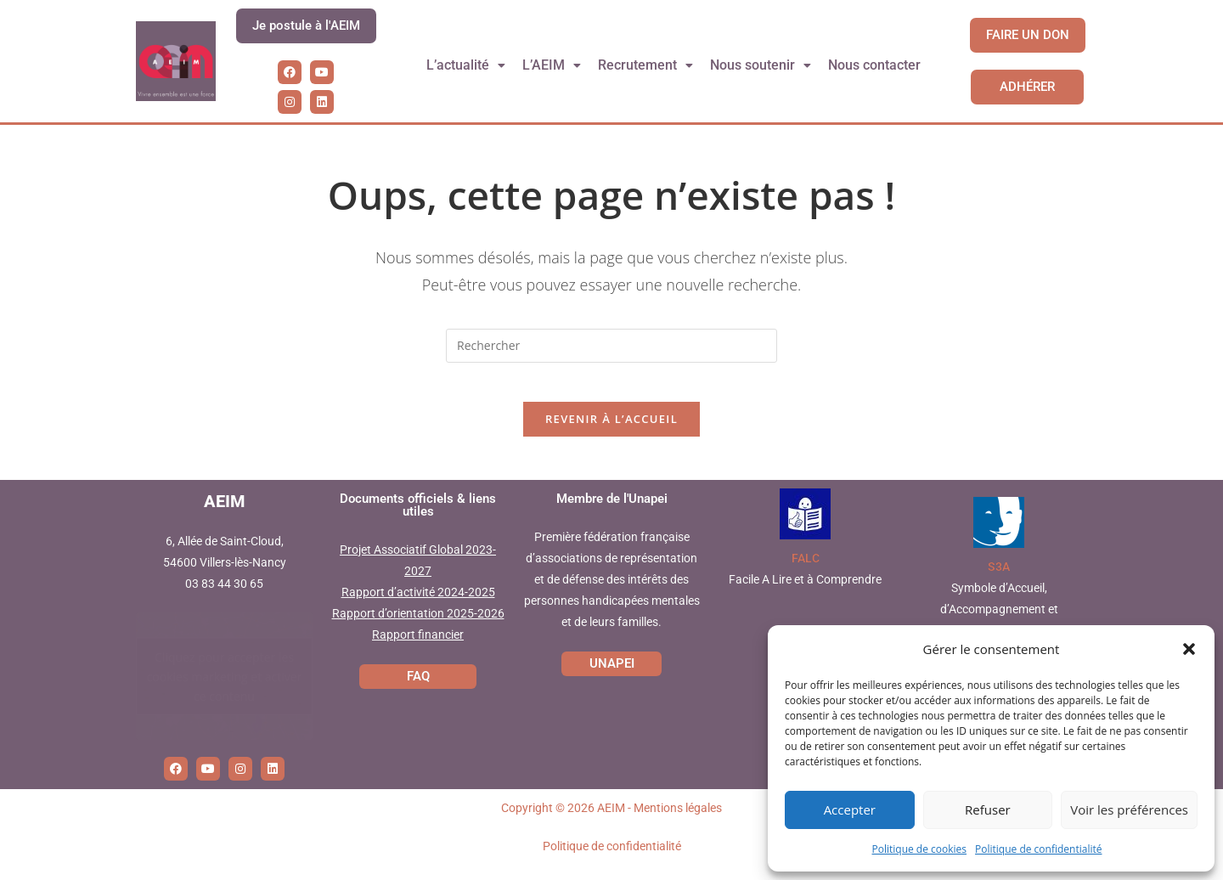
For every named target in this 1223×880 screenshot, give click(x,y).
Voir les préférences (1129, 809)
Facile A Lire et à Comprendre (805, 592)
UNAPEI (611, 675)
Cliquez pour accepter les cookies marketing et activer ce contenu (224, 688)
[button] (1189, 648)
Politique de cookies (919, 849)
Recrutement (646, 65)
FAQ (418, 688)
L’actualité (465, 65)
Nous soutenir (761, 65)
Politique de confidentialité (1038, 849)
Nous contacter (875, 65)
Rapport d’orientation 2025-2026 (418, 626)
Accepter (850, 809)
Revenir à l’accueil (611, 431)
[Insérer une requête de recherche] (611, 346)
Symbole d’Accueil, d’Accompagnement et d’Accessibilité (999, 622)
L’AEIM (552, 65)
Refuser (988, 809)
